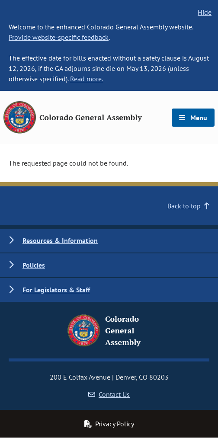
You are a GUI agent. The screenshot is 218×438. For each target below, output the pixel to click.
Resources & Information (60, 240)
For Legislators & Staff (56, 289)
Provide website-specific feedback (59, 37)
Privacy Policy (109, 423)
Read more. (86, 78)
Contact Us (109, 394)
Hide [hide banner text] (205, 12)
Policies (33, 265)
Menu (193, 117)
